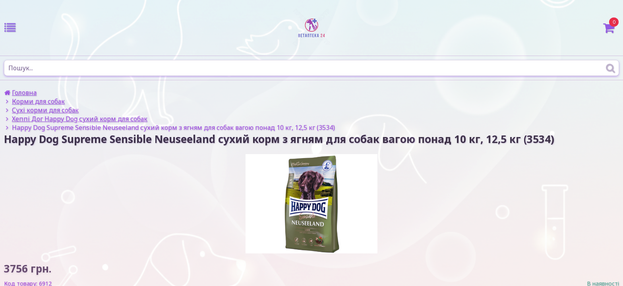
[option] (311, 203)
